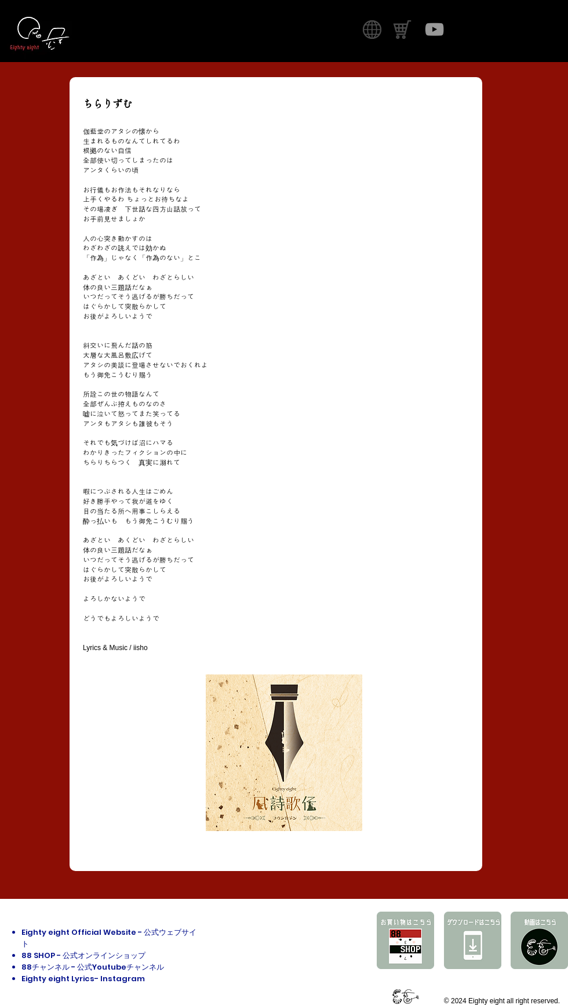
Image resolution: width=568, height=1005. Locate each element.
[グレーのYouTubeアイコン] (434, 29)
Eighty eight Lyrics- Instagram (83, 978)
